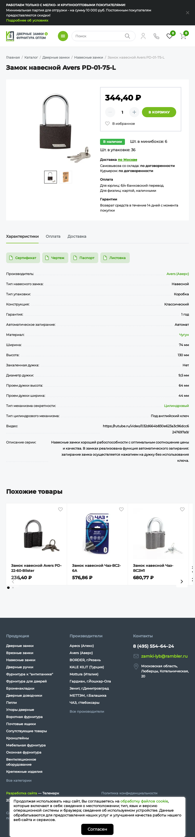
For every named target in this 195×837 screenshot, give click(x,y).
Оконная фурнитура (23, 752)
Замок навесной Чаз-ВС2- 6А (96, 568)
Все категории (18, 780)
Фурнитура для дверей (26, 681)
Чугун (184, 335)
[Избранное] (170, 36)
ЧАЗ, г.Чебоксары (84, 703)
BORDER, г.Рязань (85, 660)
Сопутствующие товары (26, 731)
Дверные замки (20, 646)
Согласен (97, 829)
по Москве (127, 160)
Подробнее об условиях (27, 20)
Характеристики (22, 236)
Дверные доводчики (24, 695)
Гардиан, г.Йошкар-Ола (90, 681)
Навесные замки (20, 660)
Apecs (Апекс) (82, 646)
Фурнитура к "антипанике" (29, 674)
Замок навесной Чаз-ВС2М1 (153, 568)
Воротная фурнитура (24, 717)
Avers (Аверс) (178, 274)
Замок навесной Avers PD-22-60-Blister (36, 568)
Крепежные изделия (24, 772)
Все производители (87, 711)
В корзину (159, 112)
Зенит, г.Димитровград (89, 688)
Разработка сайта (21, 793)
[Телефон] (156, 36)
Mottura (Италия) (84, 674)
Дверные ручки (19, 667)
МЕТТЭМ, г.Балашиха (88, 695)
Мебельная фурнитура (26, 745)
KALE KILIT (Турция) (87, 667)
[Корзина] (183, 36)
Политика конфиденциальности (129, 793)
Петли (11, 703)
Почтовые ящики (21, 724)
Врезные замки (19, 653)
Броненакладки (20, 688)
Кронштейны (17, 738)
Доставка (77, 236)
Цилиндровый (176, 406)
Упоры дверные (20, 710)
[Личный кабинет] (143, 36)
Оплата (53, 236)
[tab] (8, 592)
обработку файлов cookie (144, 801)
